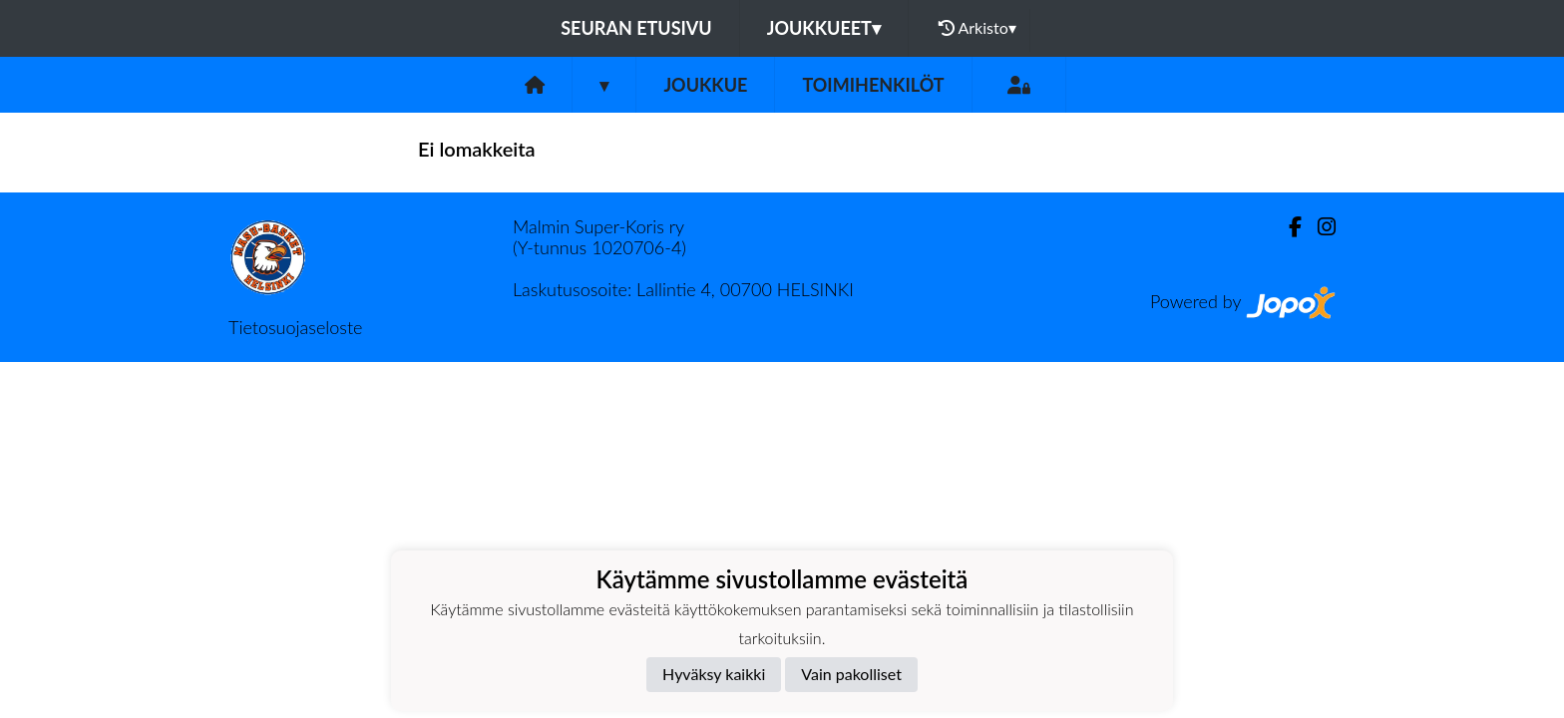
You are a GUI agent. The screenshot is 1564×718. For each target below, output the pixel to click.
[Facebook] (1287, 226)
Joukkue (705, 85)
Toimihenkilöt (873, 85)
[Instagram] (1319, 226)
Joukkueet (824, 28)
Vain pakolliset (851, 673)
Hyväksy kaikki (713, 673)
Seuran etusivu (636, 28)
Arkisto (977, 28)
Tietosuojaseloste (295, 327)
